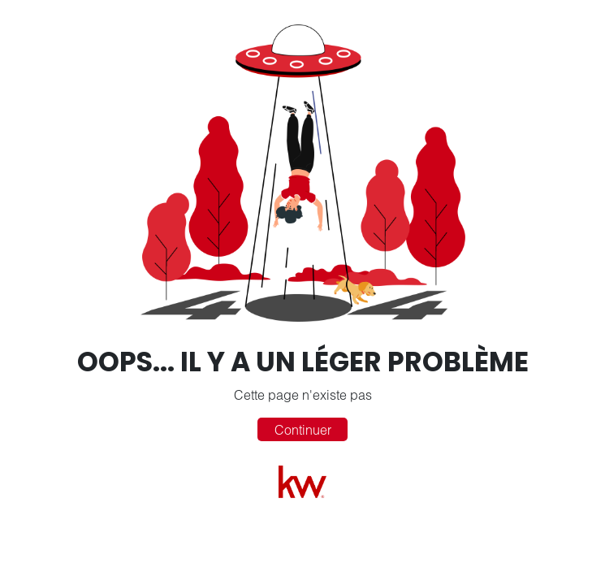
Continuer (302, 429)
